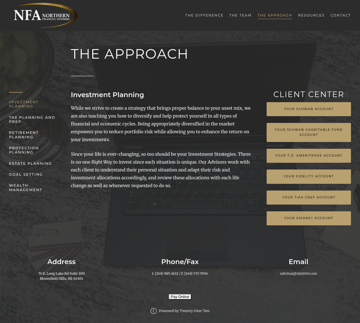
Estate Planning (30, 163)
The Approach (275, 15)
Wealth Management (25, 187)
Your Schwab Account (309, 109)
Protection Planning (24, 150)
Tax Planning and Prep (32, 119)
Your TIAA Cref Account (309, 197)
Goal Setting (26, 174)
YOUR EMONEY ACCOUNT (308, 218)
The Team (240, 15)
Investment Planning (24, 104)
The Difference (204, 15)
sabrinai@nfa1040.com (298, 273)
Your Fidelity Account (309, 176)
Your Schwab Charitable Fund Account (309, 132)
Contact (340, 15)
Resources (311, 15)
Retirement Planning (24, 134)
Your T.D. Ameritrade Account (308, 155)
